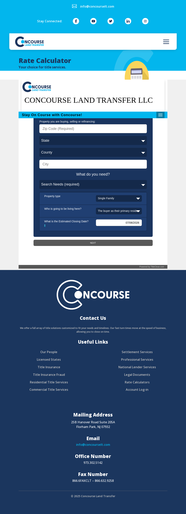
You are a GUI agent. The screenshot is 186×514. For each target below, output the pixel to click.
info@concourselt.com (93, 444)
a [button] (166, 42)
